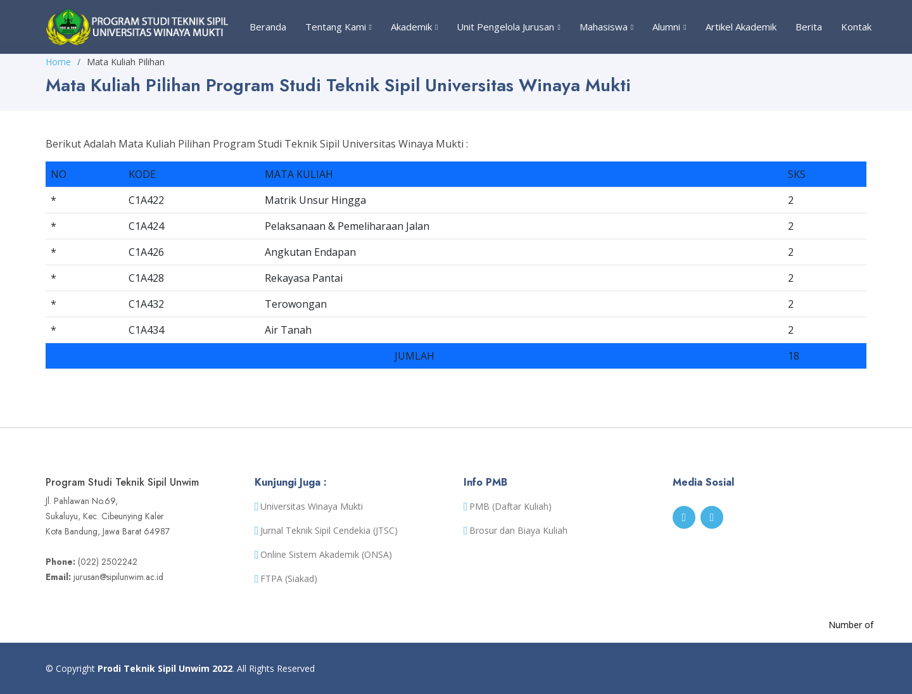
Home (58, 62)
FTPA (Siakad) (288, 578)
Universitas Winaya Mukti (311, 506)
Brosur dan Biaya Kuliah (518, 530)
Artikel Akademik (741, 26)
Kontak (856, 26)
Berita (808, 26)
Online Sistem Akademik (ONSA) (326, 554)
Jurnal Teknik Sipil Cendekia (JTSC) (329, 530)
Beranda (268, 26)
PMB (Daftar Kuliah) (510, 506)
